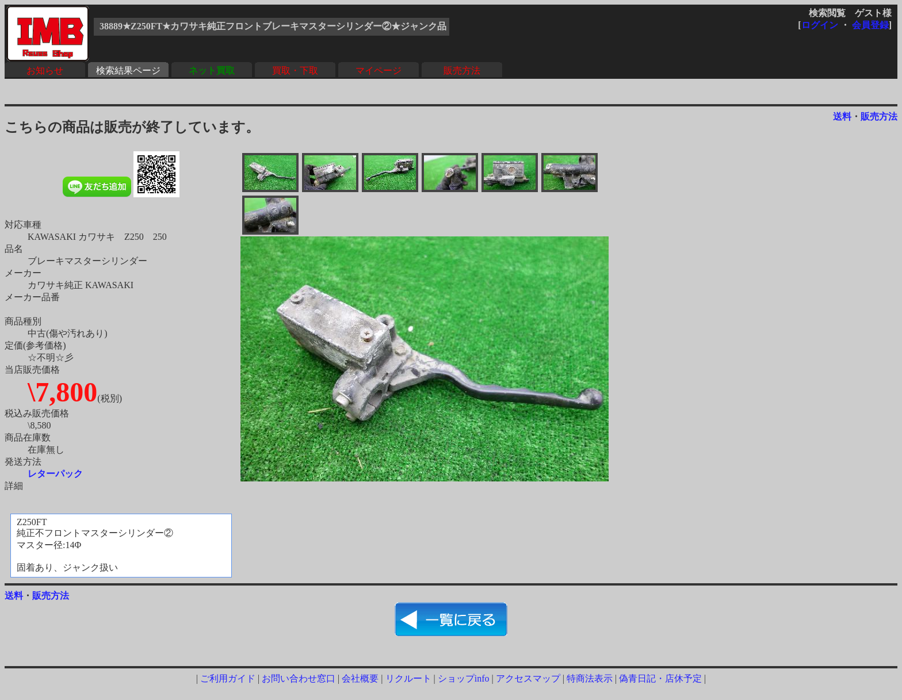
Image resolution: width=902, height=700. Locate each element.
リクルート (408, 678)
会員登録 (870, 25)
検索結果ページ (128, 70)
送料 (842, 116)
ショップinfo (464, 678)
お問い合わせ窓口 (298, 678)
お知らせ (44, 70)
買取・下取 (295, 70)
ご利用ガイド (227, 678)
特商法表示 (590, 678)
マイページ (379, 70)
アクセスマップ (528, 678)
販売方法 (462, 70)
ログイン (819, 25)
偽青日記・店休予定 (660, 678)
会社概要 (360, 678)
